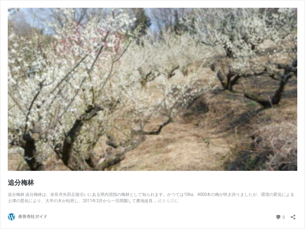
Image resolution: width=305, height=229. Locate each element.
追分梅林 (21, 182)
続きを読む (168, 200)
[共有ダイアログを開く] (293, 215)
